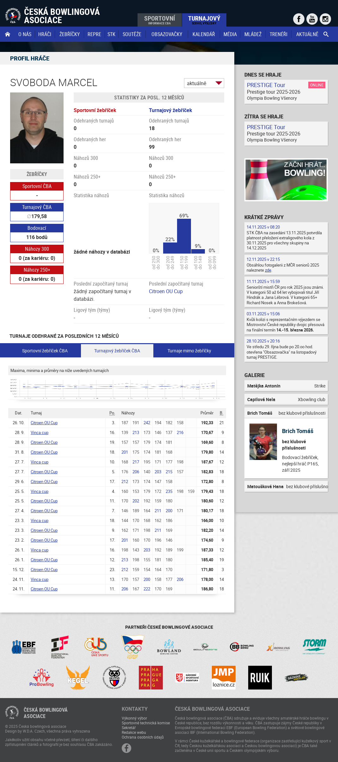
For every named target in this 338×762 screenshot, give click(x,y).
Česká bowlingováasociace (46, 713)
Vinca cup (39, 432)
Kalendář (204, 34)
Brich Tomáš (297, 431)
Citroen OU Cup (166, 291)
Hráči (44, 34)
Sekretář (129, 727)
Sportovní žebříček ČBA (45, 351)
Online (316, 84)
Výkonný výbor (134, 718)
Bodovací (37, 227)
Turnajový (204, 19)
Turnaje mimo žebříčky (189, 351)
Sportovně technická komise (146, 722)
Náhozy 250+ (37, 269)
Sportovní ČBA (37, 186)
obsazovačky (166, 34)
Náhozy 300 (37, 248)
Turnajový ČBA (37, 207)
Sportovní (159, 19)
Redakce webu (134, 732)
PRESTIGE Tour (266, 85)
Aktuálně (307, 34)
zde (268, 270)
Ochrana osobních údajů (143, 737)
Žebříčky (69, 34)
